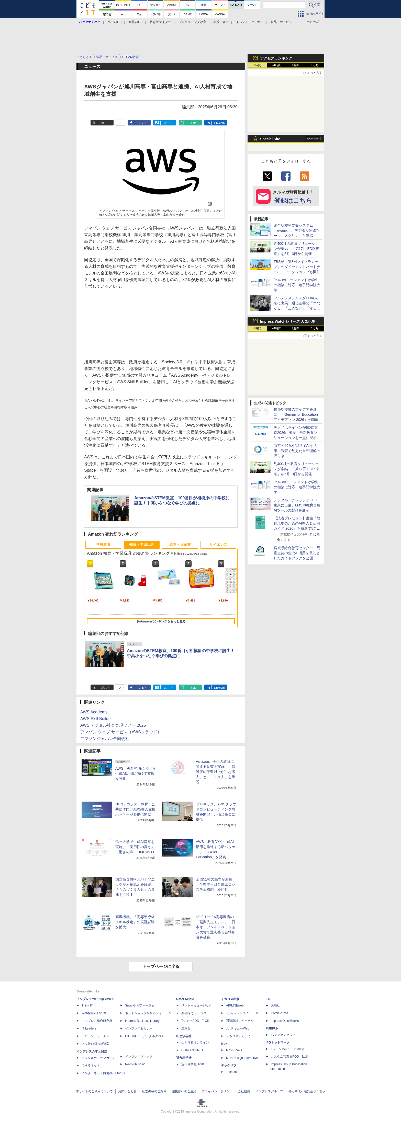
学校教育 (103, 544)
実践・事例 (221, 22)
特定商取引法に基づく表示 (306, 1091)
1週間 (296, 65)
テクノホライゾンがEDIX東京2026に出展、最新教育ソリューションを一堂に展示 (296, 432)
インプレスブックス (139, 1056)
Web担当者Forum (94, 1013)
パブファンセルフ (283, 1035)
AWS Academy (93, 712)
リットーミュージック (196, 1005)
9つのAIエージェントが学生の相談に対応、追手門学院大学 (297, 285)
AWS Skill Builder (96, 718)
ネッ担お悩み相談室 (95, 1044)
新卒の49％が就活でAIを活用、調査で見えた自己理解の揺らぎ (297, 451)
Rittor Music (185, 999)
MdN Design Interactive (242, 1058)
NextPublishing (135, 1064)
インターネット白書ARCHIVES (103, 1073)
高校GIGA (135, 22)
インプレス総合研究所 (97, 1021)
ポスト (105, 122)
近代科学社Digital (193, 1064)
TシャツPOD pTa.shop (287, 1049)
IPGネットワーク (277, 1042)
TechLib (231, 1072)
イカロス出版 (230, 999)
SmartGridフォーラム (139, 1005)
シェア (142, 122)
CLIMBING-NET (192, 1050)
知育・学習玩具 (141, 544)
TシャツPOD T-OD (195, 1021)
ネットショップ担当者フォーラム (148, 1013)
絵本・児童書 (180, 544)
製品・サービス (281, 22)
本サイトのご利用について (94, 1091)
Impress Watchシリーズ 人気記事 (287, 321)
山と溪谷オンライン (195, 1042)
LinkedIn (219, 122)
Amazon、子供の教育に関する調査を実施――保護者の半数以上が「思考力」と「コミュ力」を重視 (215, 771)
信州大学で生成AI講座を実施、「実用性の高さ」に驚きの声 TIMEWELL (135, 847)
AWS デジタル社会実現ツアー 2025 (113, 725)
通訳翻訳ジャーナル (240, 1021)
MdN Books (234, 1050)
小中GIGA (114, 22)
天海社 (275, 1005)
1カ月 (315, 65)
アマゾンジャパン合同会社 (104, 738)
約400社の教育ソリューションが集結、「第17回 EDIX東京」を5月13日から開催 (296, 248)
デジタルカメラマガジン (98, 1058)
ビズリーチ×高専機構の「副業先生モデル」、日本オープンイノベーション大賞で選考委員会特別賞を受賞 (215, 927)
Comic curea (279, 1013)
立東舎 (186, 1028)
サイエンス (218, 544)
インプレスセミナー (139, 1028)
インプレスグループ (269, 1091)
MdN (224, 1044)
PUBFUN (272, 1028)
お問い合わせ (127, 1091)
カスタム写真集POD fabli (289, 1056)
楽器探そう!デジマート (197, 1013)
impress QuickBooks (285, 1021)
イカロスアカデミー (240, 1036)
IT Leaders (89, 1028)
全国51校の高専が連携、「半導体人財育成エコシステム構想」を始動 (216, 884)
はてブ (168, 122)
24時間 (276, 65)
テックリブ (228, 1065)
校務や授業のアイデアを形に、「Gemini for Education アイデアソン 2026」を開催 (296, 414)
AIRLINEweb (235, 1005)
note (193, 122)
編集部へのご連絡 (184, 1091)
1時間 (257, 65)
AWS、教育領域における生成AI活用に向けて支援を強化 (135, 773)
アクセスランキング (276, 58)
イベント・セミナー (249, 22)
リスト (120, 122)
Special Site (270, 139)
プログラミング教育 (192, 22)
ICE (268, 999)
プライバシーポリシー (217, 1091)
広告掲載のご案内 (154, 1091)
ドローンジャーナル (95, 1036)
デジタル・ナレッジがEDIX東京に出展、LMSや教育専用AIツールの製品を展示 (297, 505)
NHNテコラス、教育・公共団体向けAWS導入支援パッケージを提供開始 (135, 809)
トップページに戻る (160, 966)
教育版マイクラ (160, 22)
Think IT (87, 1005)
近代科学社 (184, 1058)
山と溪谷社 (184, 1036)
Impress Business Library (142, 1021)
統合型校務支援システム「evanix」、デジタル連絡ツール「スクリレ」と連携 (297, 230)
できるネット (91, 1065)
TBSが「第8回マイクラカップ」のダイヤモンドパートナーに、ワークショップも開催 (297, 267)
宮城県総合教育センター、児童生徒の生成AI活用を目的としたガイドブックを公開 (297, 553)
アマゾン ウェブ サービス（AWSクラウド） (120, 732)
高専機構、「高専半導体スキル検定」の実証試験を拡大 (135, 922)
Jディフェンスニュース (242, 1013)
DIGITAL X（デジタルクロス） (146, 1036)
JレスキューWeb (237, 1028)
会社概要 (244, 1091)
